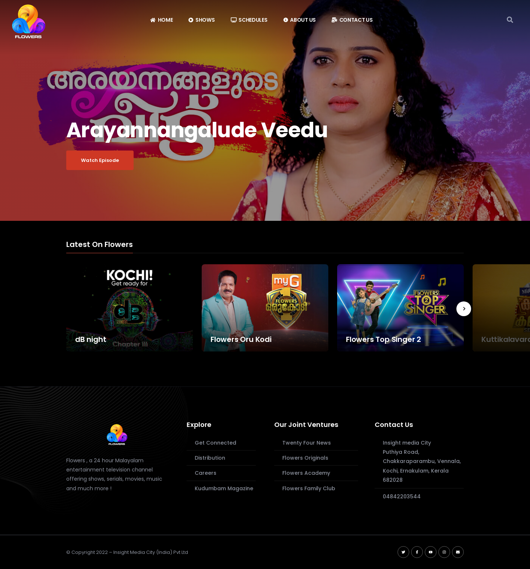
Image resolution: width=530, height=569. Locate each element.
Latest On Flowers (99, 245)
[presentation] (463, 308)
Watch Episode (100, 160)
